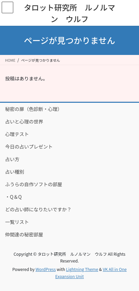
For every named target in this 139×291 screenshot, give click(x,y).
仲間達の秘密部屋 (24, 234)
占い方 (12, 159)
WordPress (45, 269)
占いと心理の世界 (24, 121)
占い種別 (14, 171)
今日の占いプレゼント (29, 146)
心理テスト (17, 134)
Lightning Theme (82, 269)
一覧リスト (17, 221)
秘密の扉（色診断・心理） (33, 108)
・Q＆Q (13, 196)
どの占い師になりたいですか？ (38, 209)
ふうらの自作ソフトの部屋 (33, 184)
